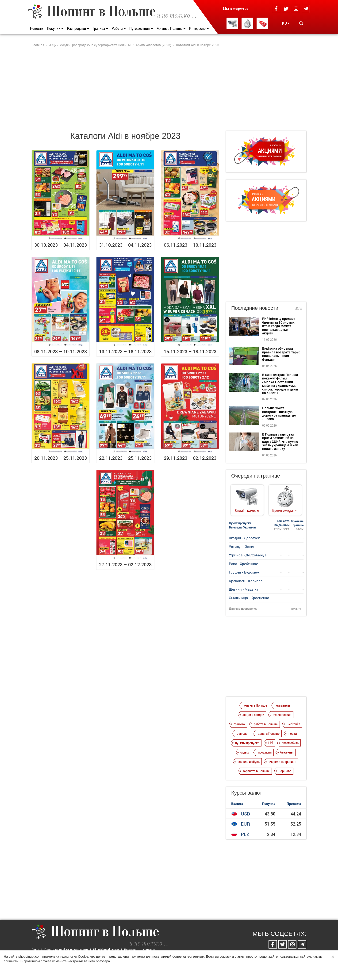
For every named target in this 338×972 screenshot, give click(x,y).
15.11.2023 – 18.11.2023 (190, 351)
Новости (36, 28)
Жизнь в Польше (171, 28)
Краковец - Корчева (245, 580)
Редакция (130, 949)
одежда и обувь (249, 761)
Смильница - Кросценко (249, 597)
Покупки (55, 28)
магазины (283, 705)
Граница (100, 28)
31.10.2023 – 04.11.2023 (125, 245)
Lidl (270, 742)
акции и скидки (253, 714)
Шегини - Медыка (243, 589)
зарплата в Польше (256, 771)
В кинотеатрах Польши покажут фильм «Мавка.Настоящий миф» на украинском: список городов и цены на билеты (280, 383)
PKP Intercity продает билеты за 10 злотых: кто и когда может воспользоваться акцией (278, 325)
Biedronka (293, 724)
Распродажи (78, 28)
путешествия (282, 714)
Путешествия (141, 28)
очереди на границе (282, 761)
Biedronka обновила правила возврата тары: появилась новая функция (281, 353)
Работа (119, 28)
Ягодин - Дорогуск (244, 538)
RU (285, 23)
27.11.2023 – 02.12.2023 (125, 564)
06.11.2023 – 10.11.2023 (190, 245)
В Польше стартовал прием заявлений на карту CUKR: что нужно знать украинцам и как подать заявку (280, 441)
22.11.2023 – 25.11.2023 (125, 458)
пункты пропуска (247, 742)
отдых (244, 752)
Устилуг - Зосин (242, 546)
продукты (265, 752)
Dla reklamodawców (106, 949)
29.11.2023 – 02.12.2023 (190, 458)
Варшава (285, 771)
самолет (243, 733)
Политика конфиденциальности (66, 949)
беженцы (286, 752)
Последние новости (254, 308)
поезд (292, 733)
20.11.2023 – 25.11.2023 (60, 458)
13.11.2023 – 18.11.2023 (125, 351)
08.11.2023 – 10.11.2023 (60, 351)
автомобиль (290, 742)
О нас (35, 949)
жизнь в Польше (255, 705)
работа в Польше (266, 724)
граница (239, 724)
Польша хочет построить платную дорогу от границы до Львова (279, 413)
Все (298, 308)
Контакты (149, 949)
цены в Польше (269, 733)
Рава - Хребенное (243, 563)
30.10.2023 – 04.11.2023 (60, 245)
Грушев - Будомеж (244, 572)
